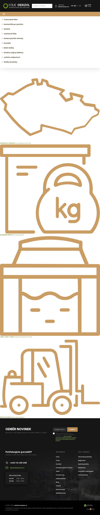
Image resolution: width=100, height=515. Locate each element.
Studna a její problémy (13, 52)
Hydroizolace (60, 489)
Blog (57, 482)
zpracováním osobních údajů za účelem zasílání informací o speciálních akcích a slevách (66, 438)
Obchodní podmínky (85, 457)
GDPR (58, 471)
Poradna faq (60, 475)
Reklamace (82, 468)
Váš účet (61, 5)
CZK (72, 6)
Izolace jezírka (61, 478)
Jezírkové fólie (10, 34)
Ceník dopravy (83, 475)
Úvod (57, 457)
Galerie (58, 486)
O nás (58, 460)
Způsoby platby (83, 464)
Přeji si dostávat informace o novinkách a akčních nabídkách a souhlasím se (66, 437)
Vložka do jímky (10, 62)
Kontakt (7, 43)
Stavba (7, 29)
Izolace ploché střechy (13, 38)
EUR (80, 6)
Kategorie (50, 14)
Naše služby (9, 48)
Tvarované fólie (10, 19)
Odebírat (72, 429)
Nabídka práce (61, 493)
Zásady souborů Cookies (64, 468)
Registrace (82, 460)
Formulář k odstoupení (85, 471)
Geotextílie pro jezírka (13, 24)
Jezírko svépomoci (12, 57)
